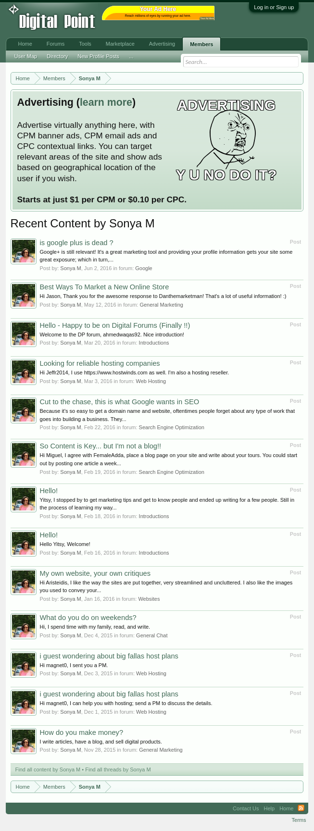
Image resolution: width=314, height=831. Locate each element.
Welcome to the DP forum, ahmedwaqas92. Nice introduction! (112, 334)
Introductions (154, 343)
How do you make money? (82, 732)
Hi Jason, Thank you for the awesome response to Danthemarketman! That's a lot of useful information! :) (163, 296)
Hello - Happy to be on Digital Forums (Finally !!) (115, 325)
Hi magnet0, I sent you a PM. (74, 665)
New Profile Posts (98, 56)
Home (25, 44)
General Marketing (161, 305)
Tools (85, 44)
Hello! (49, 491)
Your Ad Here (207, 18)
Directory (57, 56)
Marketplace (120, 44)
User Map (26, 56)
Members (201, 44)
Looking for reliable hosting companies (100, 363)
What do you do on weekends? (88, 617)
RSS (301, 808)
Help (269, 808)
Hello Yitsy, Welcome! (65, 544)
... (131, 56)
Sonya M (70, 268)
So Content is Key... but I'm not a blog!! (101, 446)
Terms (299, 820)
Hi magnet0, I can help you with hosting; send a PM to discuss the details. (126, 703)
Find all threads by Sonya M (118, 769)
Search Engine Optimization (171, 427)
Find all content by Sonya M (48, 769)
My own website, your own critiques (95, 573)
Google (143, 268)
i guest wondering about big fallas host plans (109, 656)
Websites (149, 599)
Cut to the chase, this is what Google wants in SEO (120, 402)
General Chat (151, 635)
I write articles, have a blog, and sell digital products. (101, 741)
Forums (55, 44)
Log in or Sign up (274, 7)
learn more (106, 102)
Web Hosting (151, 381)
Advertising (162, 44)
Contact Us (246, 808)
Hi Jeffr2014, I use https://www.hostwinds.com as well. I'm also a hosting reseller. (134, 372)
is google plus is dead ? (76, 243)
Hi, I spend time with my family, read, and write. (95, 627)
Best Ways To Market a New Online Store (104, 287)
